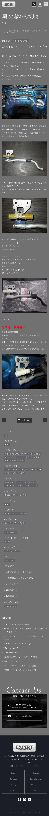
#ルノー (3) (9, 547)
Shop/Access (35, 785)
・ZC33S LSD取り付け (11, 652)
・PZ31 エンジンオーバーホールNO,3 (17, 624)
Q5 (6, 435)
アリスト (8, 485)
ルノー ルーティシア (13, 551)
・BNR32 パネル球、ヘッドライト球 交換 (19, 665)
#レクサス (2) (10, 440)
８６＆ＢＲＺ (10, 482)
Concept (36, 773)
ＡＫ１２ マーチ (11, 460)
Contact (13, 791)
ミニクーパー (9, 560)
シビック (15, 495)
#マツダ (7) (9, 500)
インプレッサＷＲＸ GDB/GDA (17, 469)
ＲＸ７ (7, 504)
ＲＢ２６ (37, 454)
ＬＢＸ (7, 444)
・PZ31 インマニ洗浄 (10, 648)
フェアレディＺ (26, 454)
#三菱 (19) (9, 509)
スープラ (34, 485)
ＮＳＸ (7, 495)
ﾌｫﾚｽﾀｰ (22, 473)
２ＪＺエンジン (22, 482)
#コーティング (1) (12, 583)
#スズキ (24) (10, 519)
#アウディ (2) (10, 431)
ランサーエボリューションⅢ (15, 513)
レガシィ (15, 473)
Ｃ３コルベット (10, 532)
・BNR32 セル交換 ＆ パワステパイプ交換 (20, 657)
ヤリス (15, 485)
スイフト (21, 523)
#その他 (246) (11, 602)
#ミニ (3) (8, 556)
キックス (21, 460)
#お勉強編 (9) (10, 596)
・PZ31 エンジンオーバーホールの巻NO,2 (18, 643)
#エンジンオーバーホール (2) (18, 571)
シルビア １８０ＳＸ (24, 457)
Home (13, 773)
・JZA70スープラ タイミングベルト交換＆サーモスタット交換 (24, 638)
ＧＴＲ (36, 457)
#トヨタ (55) (10, 478)
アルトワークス (10, 523)
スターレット (24, 485)
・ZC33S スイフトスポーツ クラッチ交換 (19, 670)
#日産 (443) (10, 450)
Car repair (13, 779)
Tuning (13, 785)
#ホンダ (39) (10, 491)
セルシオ (32, 482)
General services (36, 779)
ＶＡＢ (7, 473)
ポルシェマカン (10, 606)
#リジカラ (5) (10, 565)
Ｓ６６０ (23, 495)
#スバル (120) (11, 465)
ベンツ (7, 541)
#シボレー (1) (10, 528)
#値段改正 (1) (10, 590)
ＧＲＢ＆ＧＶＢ (36, 469)
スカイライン (10, 457)
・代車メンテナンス (10, 661)
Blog (35, 791)
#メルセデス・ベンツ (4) (16, 537)
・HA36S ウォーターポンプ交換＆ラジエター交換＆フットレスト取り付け (25, 630)
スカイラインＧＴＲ (20, 41)
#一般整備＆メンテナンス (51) (18, 578)
